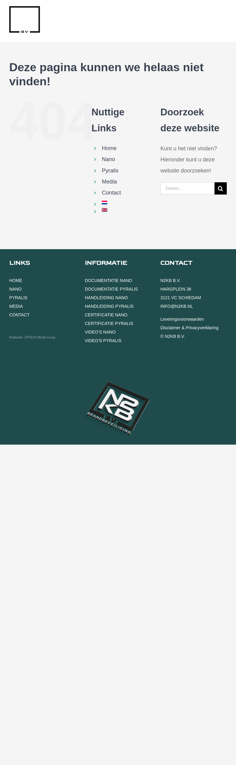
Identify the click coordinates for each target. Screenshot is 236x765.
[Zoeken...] (187, 188)
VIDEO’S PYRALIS (103, 340)
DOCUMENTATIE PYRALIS (111, 289)
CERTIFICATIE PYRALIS (109, 323)
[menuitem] (126, 202)
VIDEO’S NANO (100, 332)
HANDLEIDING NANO (106, 297)
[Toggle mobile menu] (223, 13)
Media (109, 182)
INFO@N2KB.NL (176, 306)
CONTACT (19, 314)
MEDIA (16, 306)
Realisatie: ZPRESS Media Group (32, 337)
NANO (15, 289)
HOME (15, 280)
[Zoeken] (220, 188)
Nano (108, 159)
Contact (111, 193)
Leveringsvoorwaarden (182, 319)
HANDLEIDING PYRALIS (109, 306)
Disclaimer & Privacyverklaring (189, 327)
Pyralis (110, 171)
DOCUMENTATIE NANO (108, 280)
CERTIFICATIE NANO (106, 314)
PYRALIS (18, 297)
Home (109, 148)
